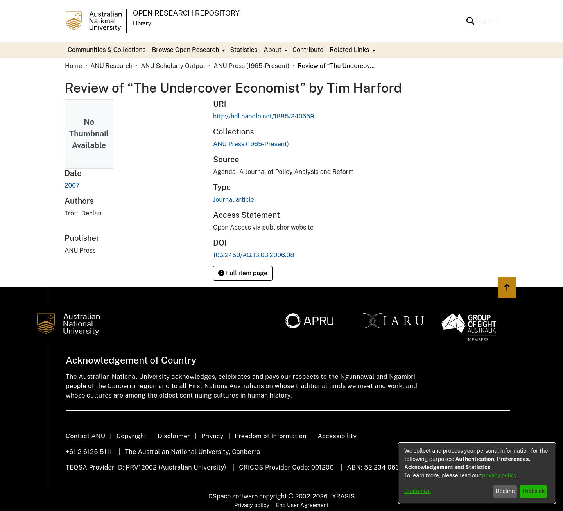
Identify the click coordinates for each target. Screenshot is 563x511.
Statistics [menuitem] (243, 50)
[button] (470, 21)
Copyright (132, 436)
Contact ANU (85, 436)
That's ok (533, 491)
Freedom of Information (270, 436)
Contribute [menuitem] (307, 50)
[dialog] (477, 473)
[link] (251, 144)
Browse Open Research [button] (185, 50)
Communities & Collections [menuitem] (107, 50)
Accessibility (337, 436)
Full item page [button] (242, 273)
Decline (505, 491)
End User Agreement (302, 505)
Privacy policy (251, 505)
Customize (417, 491)
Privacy (212, 436)
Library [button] (142, 23)
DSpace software (233, 496)
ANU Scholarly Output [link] (173, 66)
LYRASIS (342, 496)
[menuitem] (188, 50)
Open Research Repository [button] (186, 13)
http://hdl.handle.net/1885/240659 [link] (263, 116)
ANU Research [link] (111, 66)
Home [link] (73, 66)
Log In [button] (485, 21)
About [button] (273, 50)
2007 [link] (72, 185)
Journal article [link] (233, 199)
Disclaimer (174, 436)
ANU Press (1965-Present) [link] (251, 66)
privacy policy (499, 475)
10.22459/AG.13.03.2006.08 (253, 255)
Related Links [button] (349, 50)
